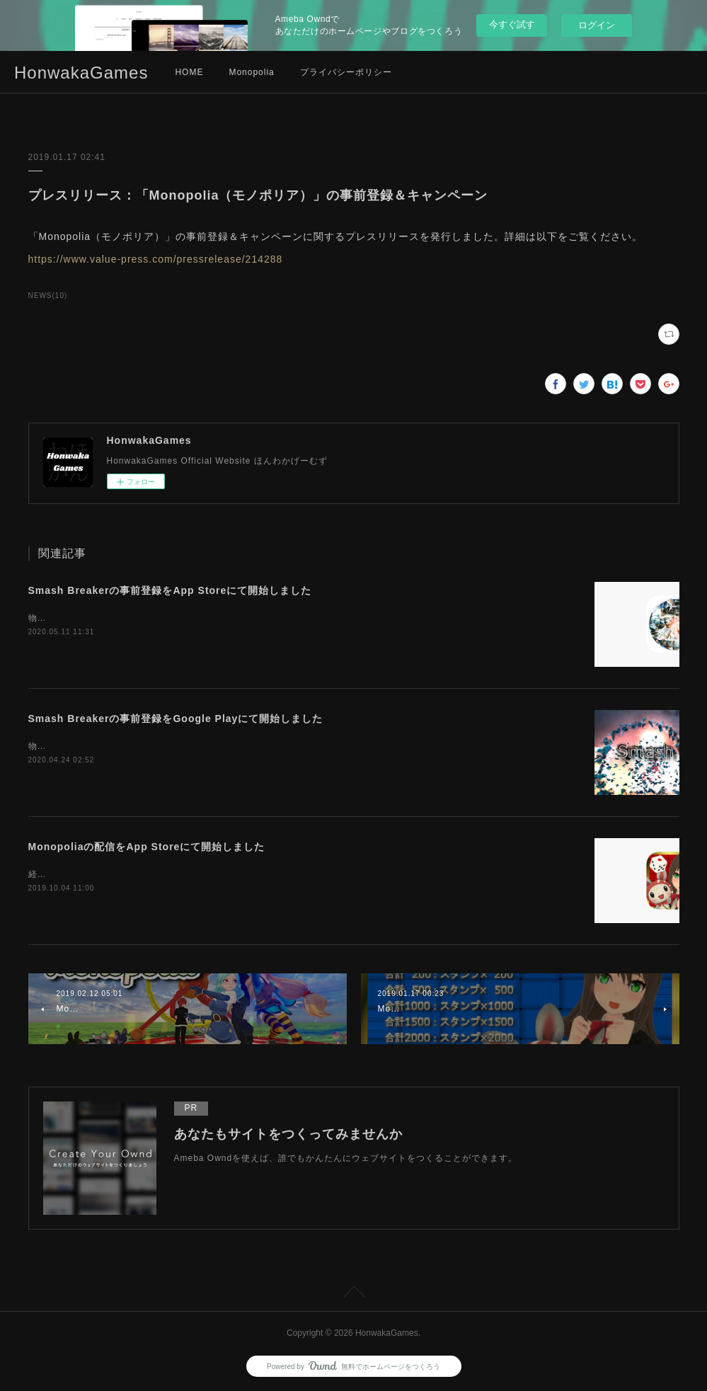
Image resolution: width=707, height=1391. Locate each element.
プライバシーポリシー (346, 72)
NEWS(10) (48, 295)
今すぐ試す (512, 24)
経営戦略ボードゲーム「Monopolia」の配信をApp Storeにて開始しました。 (188, 874)
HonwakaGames (81, 72)
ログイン (596, 25)
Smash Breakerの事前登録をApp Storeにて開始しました (170, 590)
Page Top (353, 1294)
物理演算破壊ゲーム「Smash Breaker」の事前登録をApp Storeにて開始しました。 (203, 618)
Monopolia (251, 72)
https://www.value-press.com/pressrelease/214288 (155, 259)
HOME (189, 72)
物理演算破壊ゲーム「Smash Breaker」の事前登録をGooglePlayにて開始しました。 (207, 746)
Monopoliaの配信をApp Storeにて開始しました (146, 846)
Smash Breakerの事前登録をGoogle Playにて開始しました (175, 718)
